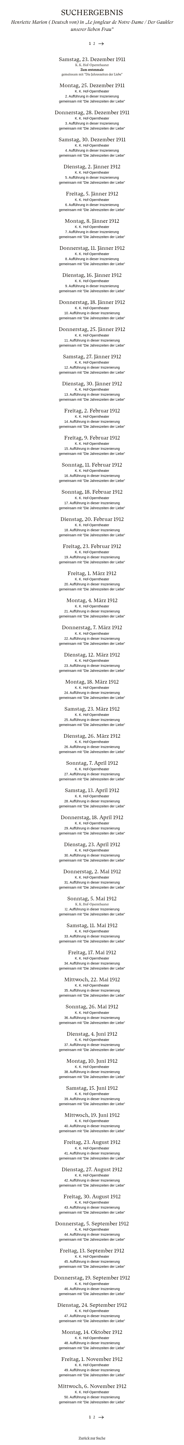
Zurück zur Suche (92, 1438)
